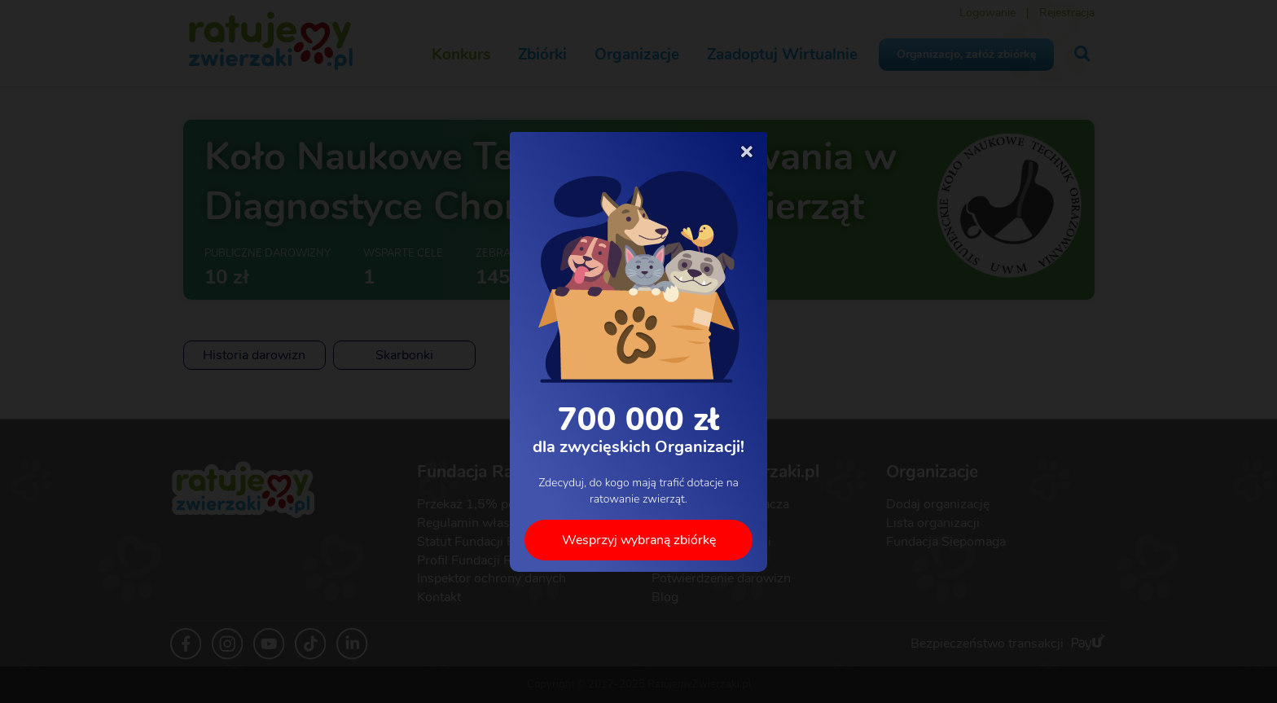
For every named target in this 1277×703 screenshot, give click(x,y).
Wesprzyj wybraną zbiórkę (639, 539)
